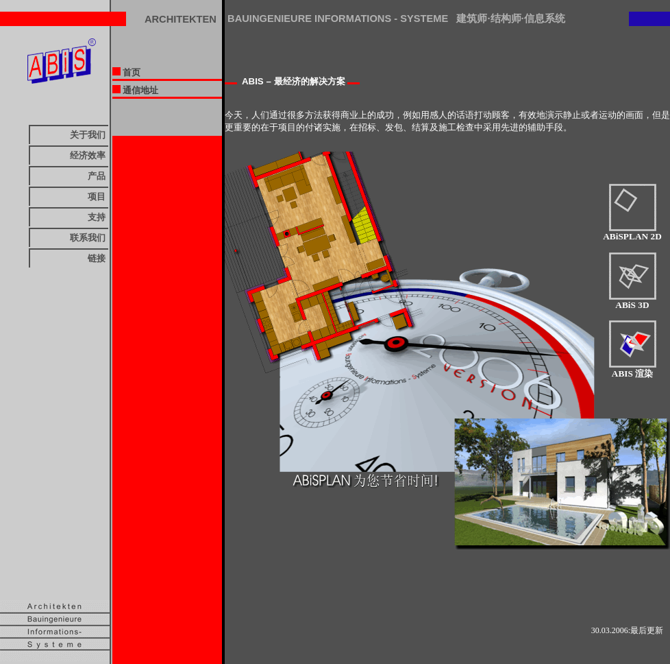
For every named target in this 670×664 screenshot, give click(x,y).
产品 (97, 176)
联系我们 (88, 238)
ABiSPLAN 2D (632, 232)
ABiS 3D (632, 301)
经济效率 (88, 155)
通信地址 (135, 90)
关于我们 (88, 135)
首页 (126, 72)
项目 (97, 196)
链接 (97, 258)
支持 (97, 217)
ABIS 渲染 (632, 369)
